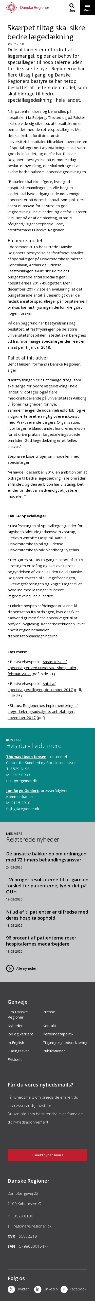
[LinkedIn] (47, 1290)
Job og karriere (20, 1033)
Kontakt (49, 1025)
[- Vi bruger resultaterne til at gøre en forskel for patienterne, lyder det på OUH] (47, 889)
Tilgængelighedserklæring (65, 1042)
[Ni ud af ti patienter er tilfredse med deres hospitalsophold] (47, 918)
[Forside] (24, 7)
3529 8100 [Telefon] (23, 1215)
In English (16, 1042)
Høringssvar (18, 1050)
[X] (21, 1290)
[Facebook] (73, 1290)
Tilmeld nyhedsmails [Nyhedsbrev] (47, 1155)
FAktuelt (15, 1059)
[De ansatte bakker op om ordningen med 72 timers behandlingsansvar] (47, 860)
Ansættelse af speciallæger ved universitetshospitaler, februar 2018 (43, 667)
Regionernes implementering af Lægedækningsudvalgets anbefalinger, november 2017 (43, 711)
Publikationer (54, 1050)
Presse (49, 1011)
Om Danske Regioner (18, 1014)
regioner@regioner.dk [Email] (32, 1225)
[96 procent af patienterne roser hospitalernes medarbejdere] (47, 944)
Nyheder (15, 1025)
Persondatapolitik (58, 1033)
